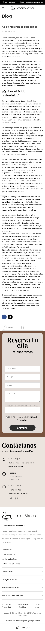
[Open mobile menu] (3, 8)
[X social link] (10, 317)
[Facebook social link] (4, 317)
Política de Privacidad (6, 605)
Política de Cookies (23, 605)
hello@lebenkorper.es (18, 493)
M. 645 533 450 (15, 490)
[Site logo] (23, 8)
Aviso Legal (36, 605)
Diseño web (10, 621)
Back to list (22, 327)
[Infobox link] (9, 2)
